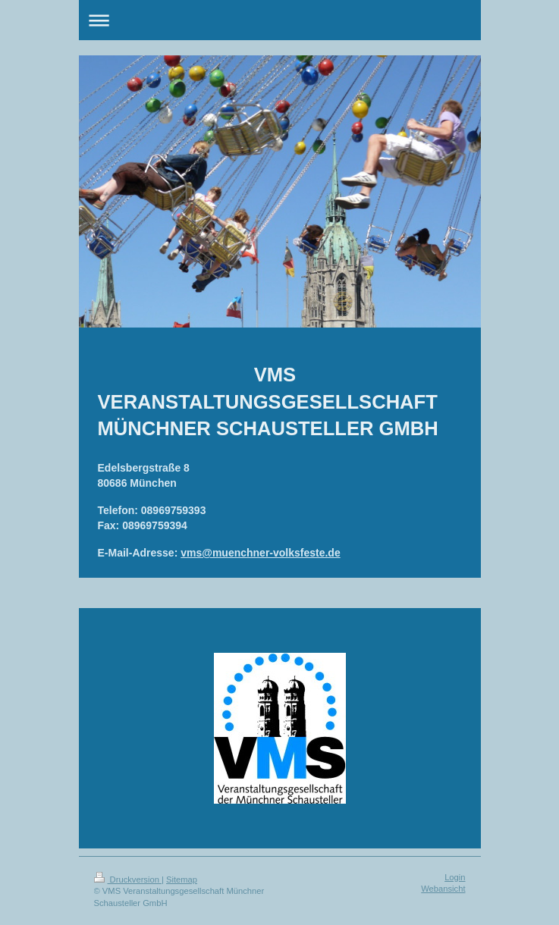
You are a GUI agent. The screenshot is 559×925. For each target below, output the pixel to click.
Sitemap (181, 879)
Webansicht (443, 888)
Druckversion (128, 879)
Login (454, 877)
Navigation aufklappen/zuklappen (280, 20)
